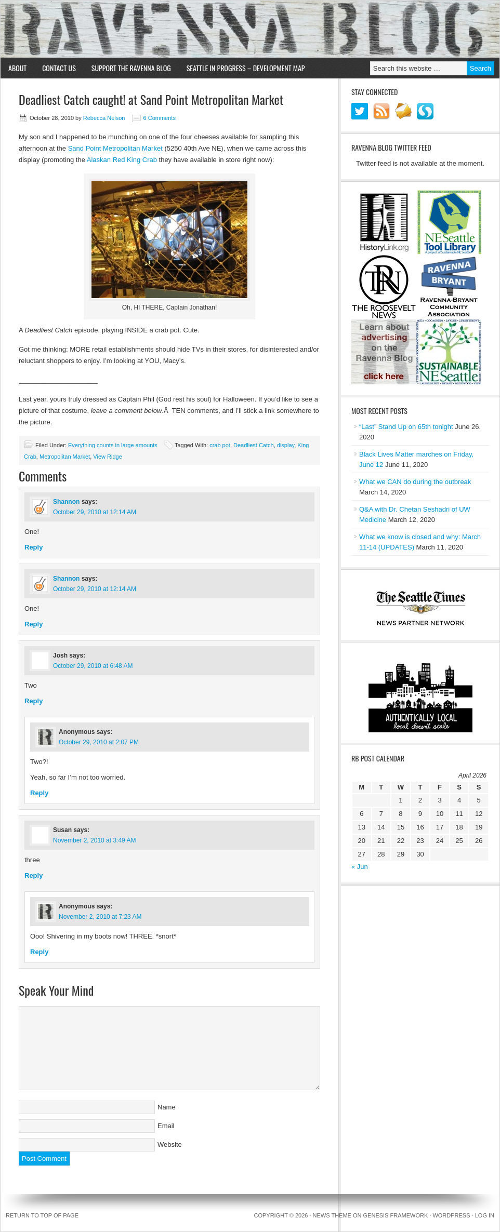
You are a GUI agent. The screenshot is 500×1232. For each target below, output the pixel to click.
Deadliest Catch (253, 445)
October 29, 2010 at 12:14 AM (94, 512)
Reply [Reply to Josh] (33, 701)
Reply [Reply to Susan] (33, 875)
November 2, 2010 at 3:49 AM (94, 840)
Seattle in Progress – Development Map (246, 67)
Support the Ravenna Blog (131, 67)
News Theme (332, 1215)
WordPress (451, 1215)
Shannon (66, 501)
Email (166, 1126)
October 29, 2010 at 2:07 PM (99, 742)
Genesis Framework (395, 1215)
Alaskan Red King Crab (122, 160)
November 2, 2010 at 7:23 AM (100, 916)
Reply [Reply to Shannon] (33, 547)
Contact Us (59, 67)
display (285, 445)
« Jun (359, 867)
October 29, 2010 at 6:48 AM (93, 665)
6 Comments (159, 118)
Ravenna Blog (250, 29)
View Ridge (107, 456)
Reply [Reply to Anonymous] (39, 793)
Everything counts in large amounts (112, 445)
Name (166, 1107)
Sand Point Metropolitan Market (115, 148)
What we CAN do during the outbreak (415, 482)
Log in (484, 1215)
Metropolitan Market (65, 456)
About (17, 67)
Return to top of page (42, 1215)
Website (169, 1144)
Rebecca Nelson (104, 118)
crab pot (219, 445)
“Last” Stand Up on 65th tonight (406, 427)
